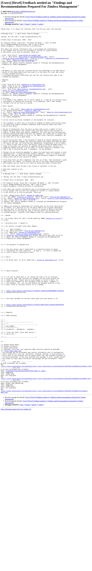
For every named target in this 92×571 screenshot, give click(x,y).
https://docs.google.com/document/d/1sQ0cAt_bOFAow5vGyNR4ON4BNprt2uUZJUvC (35, 343)
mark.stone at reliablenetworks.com (23, 11)
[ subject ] (34, 24)
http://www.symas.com (13, 415)
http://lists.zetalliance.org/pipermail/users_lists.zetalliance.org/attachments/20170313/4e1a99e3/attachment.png (46, 449)
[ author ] (41, 24)
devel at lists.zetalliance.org (25, 66)
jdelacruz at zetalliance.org (57, 64)
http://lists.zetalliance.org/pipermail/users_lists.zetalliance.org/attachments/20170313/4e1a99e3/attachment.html (46, 434)
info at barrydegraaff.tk (60, 231)
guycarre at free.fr (25, 231)
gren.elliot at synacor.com (29, 61)
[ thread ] (27, 24)
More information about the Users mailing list (16, 482)
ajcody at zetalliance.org (29, 273)
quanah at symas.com (32, 127)
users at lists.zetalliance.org (15, 64)
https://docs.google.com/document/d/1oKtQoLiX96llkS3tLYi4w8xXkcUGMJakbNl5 (35, 360)
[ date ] (21, 24)
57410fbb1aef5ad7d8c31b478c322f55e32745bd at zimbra (26, 439)
